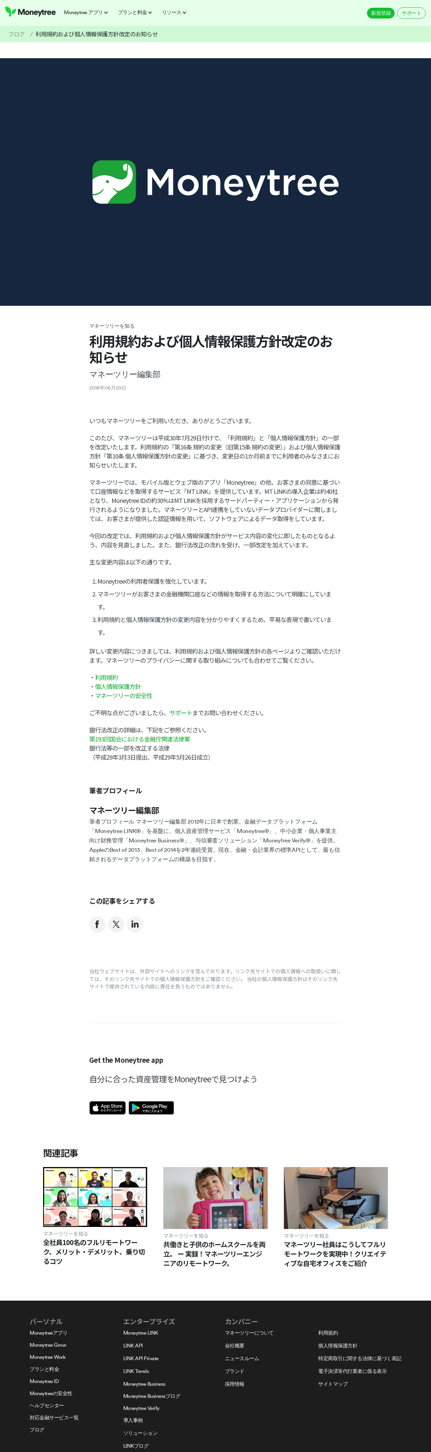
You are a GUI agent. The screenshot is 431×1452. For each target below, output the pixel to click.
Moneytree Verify (141, 1408)
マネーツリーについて (249, 1333)
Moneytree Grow (48, 1345)
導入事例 (133, 1420)
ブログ (16, 34)
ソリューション (140, 1433)
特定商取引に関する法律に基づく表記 (359, 1358)
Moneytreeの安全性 (51, 1393)
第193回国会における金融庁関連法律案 (139, 738)
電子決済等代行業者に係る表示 (352, 1371)
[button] (88, 12)
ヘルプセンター (47, 1405)
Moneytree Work (47, 1357)
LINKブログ (136, 1446)
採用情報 (234, 1384)
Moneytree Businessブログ (151, 1396)
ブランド (234, 1371)
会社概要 (234, 1345)
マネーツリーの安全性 (123, 695)
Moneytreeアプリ (48, 1333)
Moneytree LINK (140, 1333)
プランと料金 (44, 1369)
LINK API (133, 1345)
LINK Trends (136, 1371)
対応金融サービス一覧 (54, 1417)
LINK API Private (141, 1358)
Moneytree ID (44, 1381)
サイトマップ (332, 1384)
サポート (411, 13)
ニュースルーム (242, 1358)
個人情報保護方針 (118, 686)
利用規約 (106, 677)
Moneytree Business (144, 1384)
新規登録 (381, 13)
